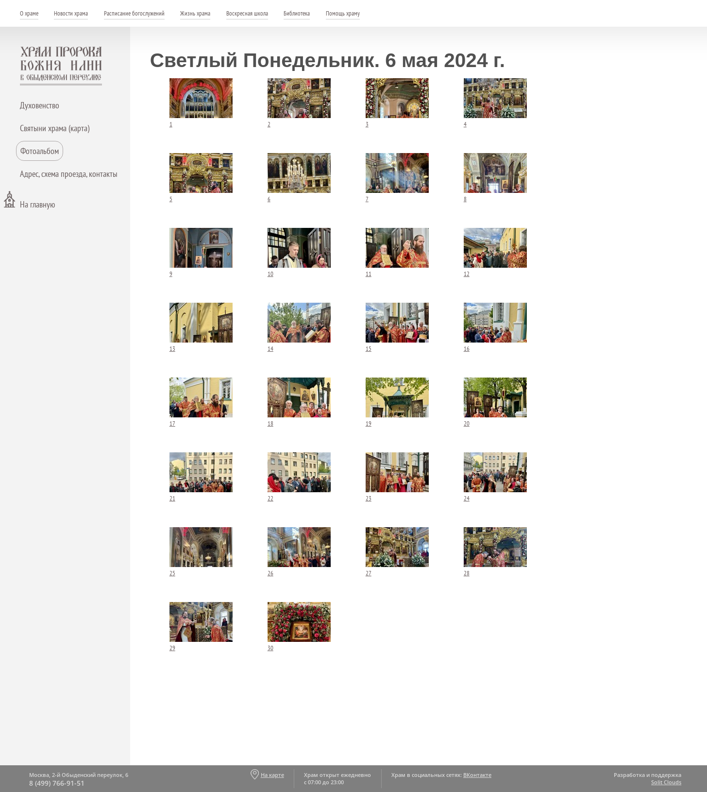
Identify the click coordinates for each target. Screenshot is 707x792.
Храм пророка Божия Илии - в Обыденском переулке (61, 66)
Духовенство (39, 105)
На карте (272, 774)
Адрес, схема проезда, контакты (69, 173)
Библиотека (297, 13)
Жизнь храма (195, 13)
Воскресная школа (247, 13)
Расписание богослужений (134, 13)
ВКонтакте (477, 774)
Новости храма (71, 13)
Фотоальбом (39, 150)
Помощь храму (343, 13)
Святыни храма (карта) (54, 128)
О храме (29, 13)
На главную (37, 204)
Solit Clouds (666, 782)
